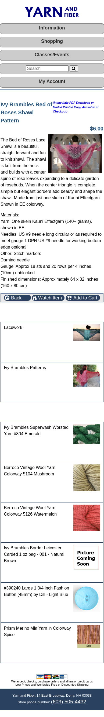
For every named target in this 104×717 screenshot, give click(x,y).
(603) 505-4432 (68, 701)
